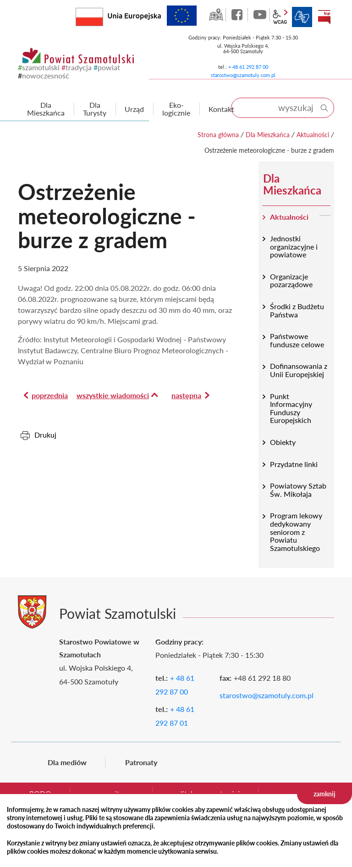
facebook (238, 15)
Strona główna (218, 135)
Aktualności (313, 135)
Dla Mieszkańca (268, 135)
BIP (324, 17)
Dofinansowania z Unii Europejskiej (298, 369)
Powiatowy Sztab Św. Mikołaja (298, 489)
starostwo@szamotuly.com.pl (243, 75)
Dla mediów (67, 762)
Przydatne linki (294, 464)
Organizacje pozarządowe (291, 280)
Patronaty (141, 762)
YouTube (260, 15)
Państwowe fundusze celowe (297, 340)
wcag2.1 (280, 17)
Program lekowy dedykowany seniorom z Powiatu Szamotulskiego (296, 531)
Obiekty (283, 442)
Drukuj (45, 434)
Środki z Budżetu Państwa (297, 310)
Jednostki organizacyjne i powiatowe (294, 246)
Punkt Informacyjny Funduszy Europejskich (291, 408)
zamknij (325, 794)
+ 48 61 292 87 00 (248, 67)
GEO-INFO (216, 15)
